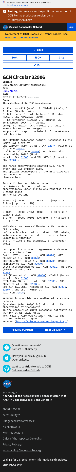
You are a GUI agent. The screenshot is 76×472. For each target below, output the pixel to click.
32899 (35, 151)
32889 (51, 281)
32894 (33, 284)
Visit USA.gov (11, 464)
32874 (51, 146)
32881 (53, 267)
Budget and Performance (18, 421)
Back (38, 50)
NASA (6, 400)
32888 (24, 278)
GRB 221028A (10, 90)
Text (15, 57)
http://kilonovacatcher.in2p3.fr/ (40, 321)
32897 (6, 289)
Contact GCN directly (24, 349)
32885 (24, 157)
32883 (6, 272)
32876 (35, 258)
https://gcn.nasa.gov (20, 20)
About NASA (10, 409)
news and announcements (21, 37)
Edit (38, 65)
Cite (61, 57)
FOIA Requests (11, 433)
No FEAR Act (10, 427)
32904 (12, 160)
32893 (20, 148)
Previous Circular (21, 330)
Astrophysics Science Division (41, 396)
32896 (62, 287)
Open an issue (20, 360)
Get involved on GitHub (26, 370)
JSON (38, 57)
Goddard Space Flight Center (31, 400)
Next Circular (55, 330)
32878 (50, 261)
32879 (38, 264)
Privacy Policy (11, 444)
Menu (71, 27)
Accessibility (10, 415)
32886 (41, 275)
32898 (20, 292)
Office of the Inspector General (21, 439)
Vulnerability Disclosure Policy (21, 450)
